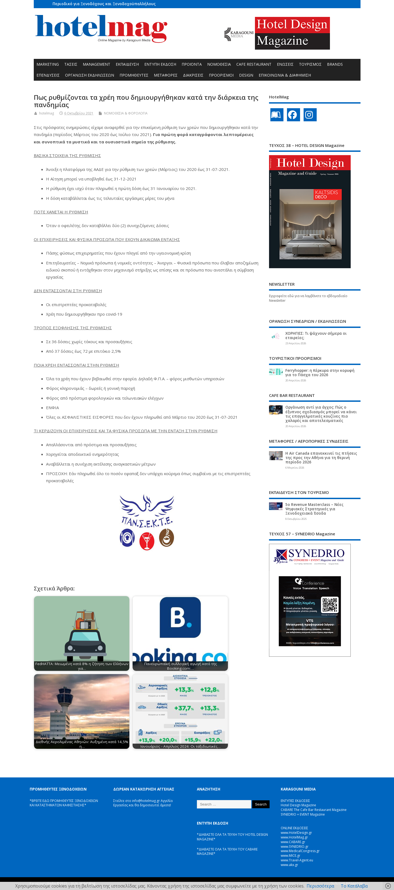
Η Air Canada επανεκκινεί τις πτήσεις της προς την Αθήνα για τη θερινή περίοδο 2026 (321, 457)
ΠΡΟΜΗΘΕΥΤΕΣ (134, 75)
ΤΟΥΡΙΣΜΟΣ (310, 64)
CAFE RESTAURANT (253, 64)
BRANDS (335, 64)
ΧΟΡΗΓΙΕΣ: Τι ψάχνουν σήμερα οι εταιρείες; (316, 335)
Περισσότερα (320, 886)
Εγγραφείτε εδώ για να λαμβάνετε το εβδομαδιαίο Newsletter (308, 298)
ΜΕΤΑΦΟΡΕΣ (166, 75)
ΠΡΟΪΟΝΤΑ (192, 64)
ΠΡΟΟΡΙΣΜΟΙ (221, 75)
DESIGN (246, 75)
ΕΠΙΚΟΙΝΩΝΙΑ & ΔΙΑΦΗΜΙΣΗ (285, 75)
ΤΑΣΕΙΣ (70, 64)
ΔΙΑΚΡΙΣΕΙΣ (193, 75)
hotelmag (46, 113)
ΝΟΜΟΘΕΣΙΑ (219, 64)
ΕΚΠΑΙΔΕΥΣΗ (127, 64)
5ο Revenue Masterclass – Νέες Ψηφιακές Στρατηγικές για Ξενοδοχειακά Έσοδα (314, 509)
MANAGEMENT (96, 64)
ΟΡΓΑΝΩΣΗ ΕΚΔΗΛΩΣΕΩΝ (89, 75)
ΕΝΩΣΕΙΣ (285, 64)
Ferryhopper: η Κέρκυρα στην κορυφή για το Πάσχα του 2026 (320, 372)
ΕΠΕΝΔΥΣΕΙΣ (48, 75)
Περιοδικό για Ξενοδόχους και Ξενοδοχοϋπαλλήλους (104, 3)
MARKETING (47, 64)
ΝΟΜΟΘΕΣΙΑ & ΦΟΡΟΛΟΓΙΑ (126, 113)
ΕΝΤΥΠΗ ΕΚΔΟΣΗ (160, 64)
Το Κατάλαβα (354, 886)
